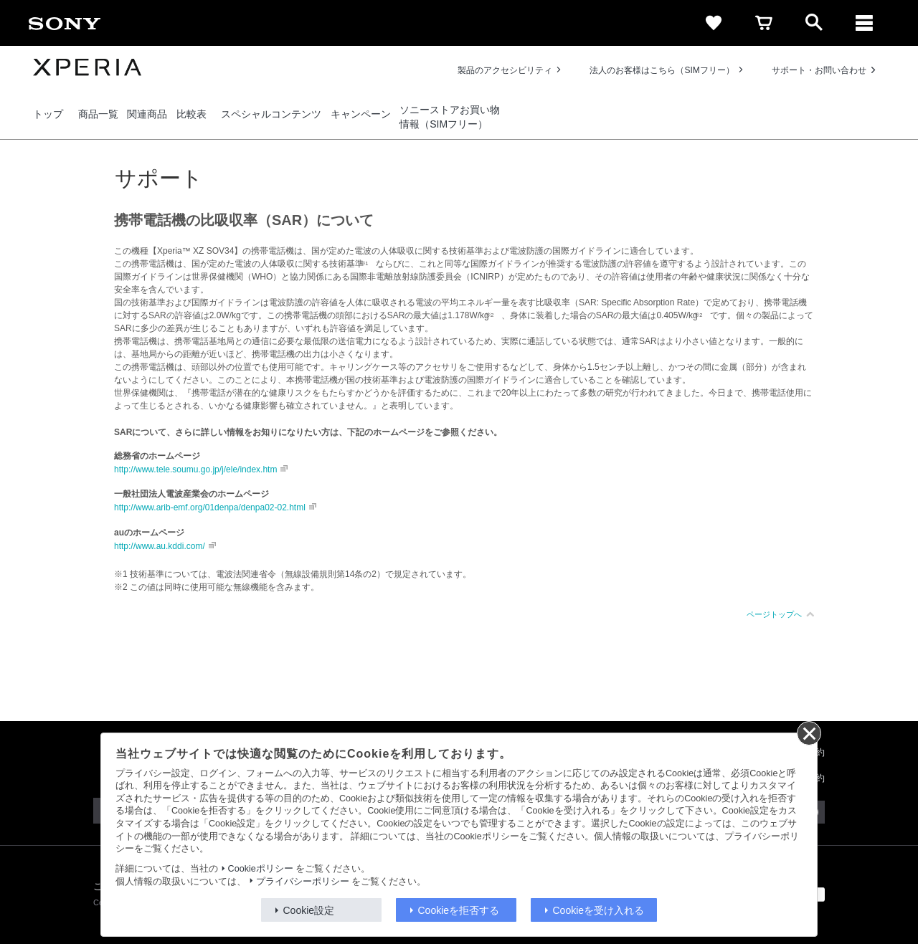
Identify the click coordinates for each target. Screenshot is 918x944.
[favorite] (713, 23)
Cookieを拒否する (459, 910)
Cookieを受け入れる (599, 910)
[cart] (764, 23)
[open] (814, 23)
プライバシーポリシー (302, 882)
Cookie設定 (309, 910)
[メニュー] (864, 23)
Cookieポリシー (260, 869)
